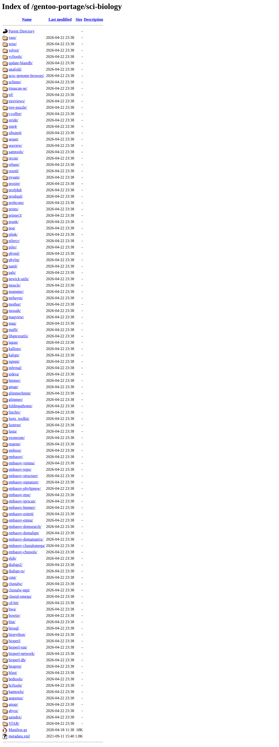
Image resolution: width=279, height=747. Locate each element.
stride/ (13, 120)
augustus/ (16, 698)
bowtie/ (14, 615)
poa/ (12, 228)
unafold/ (15, 69)
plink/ (13, 234)
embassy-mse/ (20, 495)
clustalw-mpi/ (19, 590)
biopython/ (17, 634)
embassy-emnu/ (21, 520)
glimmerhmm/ (20, 393)
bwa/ (12, 609)
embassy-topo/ (20, 469)
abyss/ (13, 711)
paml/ (13, 266)
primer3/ (15, 215)
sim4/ (13, 126)
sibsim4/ (15, 133)
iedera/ (14, 374)
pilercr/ (14, 241)
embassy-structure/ (23, 476)
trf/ (11, 95)
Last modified (60, 19)
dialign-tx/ (17, 571)
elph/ (12, 558)
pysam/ (14, 177)
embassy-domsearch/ (25, 526)
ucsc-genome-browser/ (26, 76)
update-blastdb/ (21, 63)
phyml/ (14, 253)
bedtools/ (16, 679)
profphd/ (15, 190)
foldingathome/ (20, 406)
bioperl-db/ (17, 660)
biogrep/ (15, 666)
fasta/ (13, 431)
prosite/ (14, 183)
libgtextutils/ (18, 336)
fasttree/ (15, 425)
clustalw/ (16, 584)
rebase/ (14, 164)
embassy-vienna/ (22, 463)
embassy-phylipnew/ (25, 488)
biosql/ (14, 628)
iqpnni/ (14, 361)
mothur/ (15, 304)
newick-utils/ (19, 279)
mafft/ (13, 330)
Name (27, 19)
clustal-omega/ (20, 596)
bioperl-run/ (18, 647)
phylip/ (14, 260)
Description (93, 19)
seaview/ (15, 145)
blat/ (12, 622)
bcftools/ (15, 685)
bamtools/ (16, 692)
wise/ (13, 44)
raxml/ (14, 171)
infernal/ (15, 368)
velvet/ (14, 50)
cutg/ (12, 577)
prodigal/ (16, 196)
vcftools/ (15, 56)
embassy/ (16, 457)
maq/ (12, 323)
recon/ (13, 158)
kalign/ (14, 355)
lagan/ (13, 342)
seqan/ (14, 139)
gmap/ (13, 387)
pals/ (12, 272)
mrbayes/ (16, 298)
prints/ (14, 209)
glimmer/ (16, 399)
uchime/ (15, 82)
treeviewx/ (17, 101)
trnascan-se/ (18, 88)
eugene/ (15, 444)
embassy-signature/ (24, 482)
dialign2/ (15, 565)
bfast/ (13, 673)
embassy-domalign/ (24, 533)
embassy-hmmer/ (22, 507)
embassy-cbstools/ (23, 552)
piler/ (13, 247)
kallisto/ (15, 349)
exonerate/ (17, 438)
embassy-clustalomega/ (27, 546)
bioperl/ (15, 641)
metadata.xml (19, 736)
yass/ (12, 37)
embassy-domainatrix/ (26, 539)
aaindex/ (15, 717)
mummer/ (16, 291)
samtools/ (16, 152)
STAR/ (14, 723)
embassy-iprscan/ (22, 501)
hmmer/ (15, 380)
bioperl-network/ (22, 653)
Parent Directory (21, 31)
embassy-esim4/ (21, 514)
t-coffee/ (15, 114)
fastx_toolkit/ (19, 418)
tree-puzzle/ (18, 107)
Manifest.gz (18, 730)
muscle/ (15, 285)
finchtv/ (15, 412)
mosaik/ (15, 311)
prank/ (14, 222)
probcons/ (16, 203)
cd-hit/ (14, 603)
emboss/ (15, 450)
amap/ (13, 704)
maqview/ (16, 317)
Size (78, 19)
